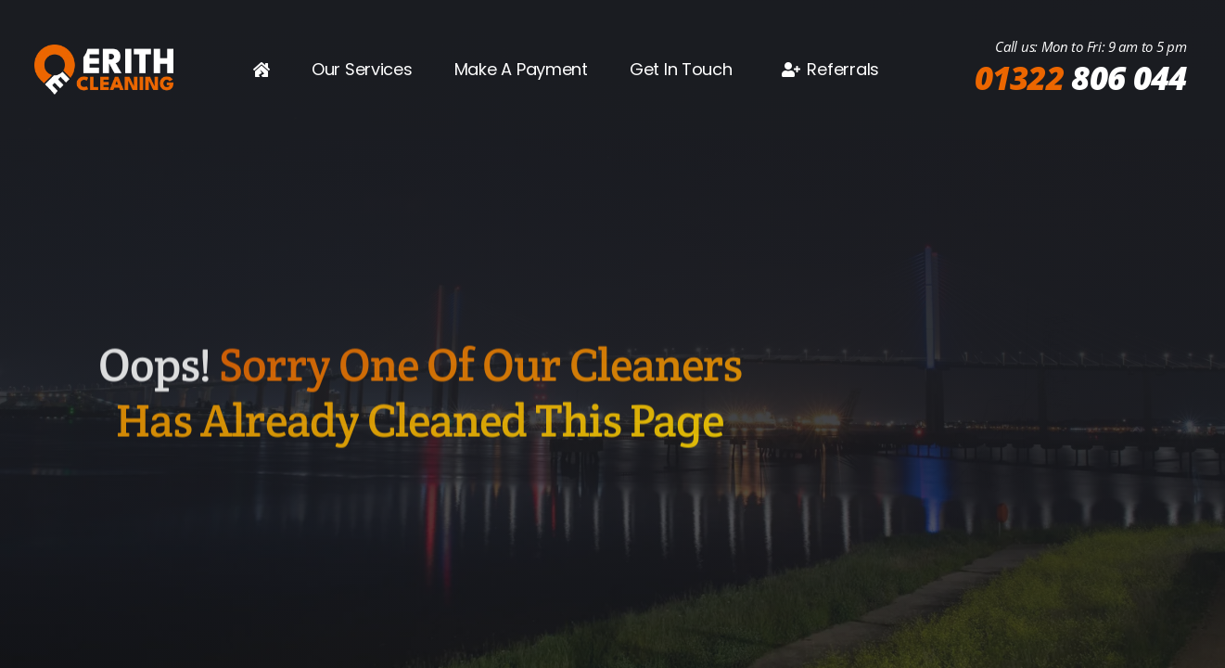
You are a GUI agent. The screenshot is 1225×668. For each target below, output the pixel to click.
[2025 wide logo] (103, 51)
